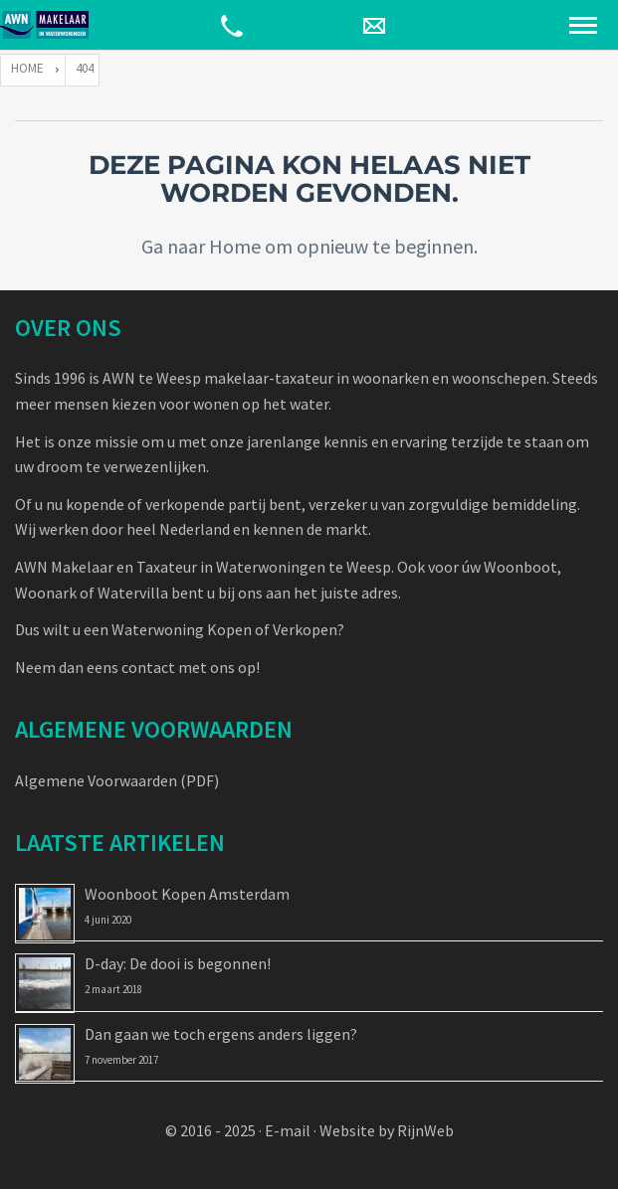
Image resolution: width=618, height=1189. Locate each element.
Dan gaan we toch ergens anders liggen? (221, 1034)
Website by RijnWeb (386, 1130)
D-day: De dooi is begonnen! (178, 963)
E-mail (287, 1130)
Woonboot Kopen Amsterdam (187, 894)
